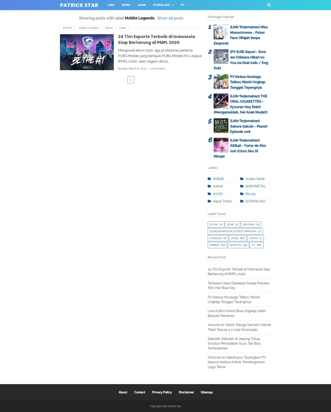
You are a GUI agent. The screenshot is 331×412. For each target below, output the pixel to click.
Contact (139, 392)
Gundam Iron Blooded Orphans (233, 231)
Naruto (235, 245)
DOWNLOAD (255, 201)
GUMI (230, 224)
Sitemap (207, 392)
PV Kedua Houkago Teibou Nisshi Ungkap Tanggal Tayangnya (247, 82)
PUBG (122, 28)
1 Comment (157, 68)
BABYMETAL (256, 186)
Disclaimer (186, 392)
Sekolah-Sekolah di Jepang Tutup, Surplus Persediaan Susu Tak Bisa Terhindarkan (234, 343)
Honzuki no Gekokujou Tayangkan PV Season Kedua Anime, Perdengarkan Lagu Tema (237, 362)
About (123, 392)
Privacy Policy (162, 392)
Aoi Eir (218, 194)
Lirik (111, 5)
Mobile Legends (89, 28)
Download (161, 5)
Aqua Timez (222, 201)
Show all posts (170, 18)
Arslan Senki (255, 179)
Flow (214, 224)
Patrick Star (79, 5)
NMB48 (214, 245)
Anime (218, 186)
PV (182, 5)
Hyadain (216, 238)
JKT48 (234, 238)
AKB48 (218, 179)
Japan (141, 5)
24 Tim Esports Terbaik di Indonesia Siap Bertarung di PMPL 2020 (156, 40)
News (126, 5)
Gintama (249, 224)
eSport (67, 28)
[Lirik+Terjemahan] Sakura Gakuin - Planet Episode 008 (248, 126)
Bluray (251, 194)
